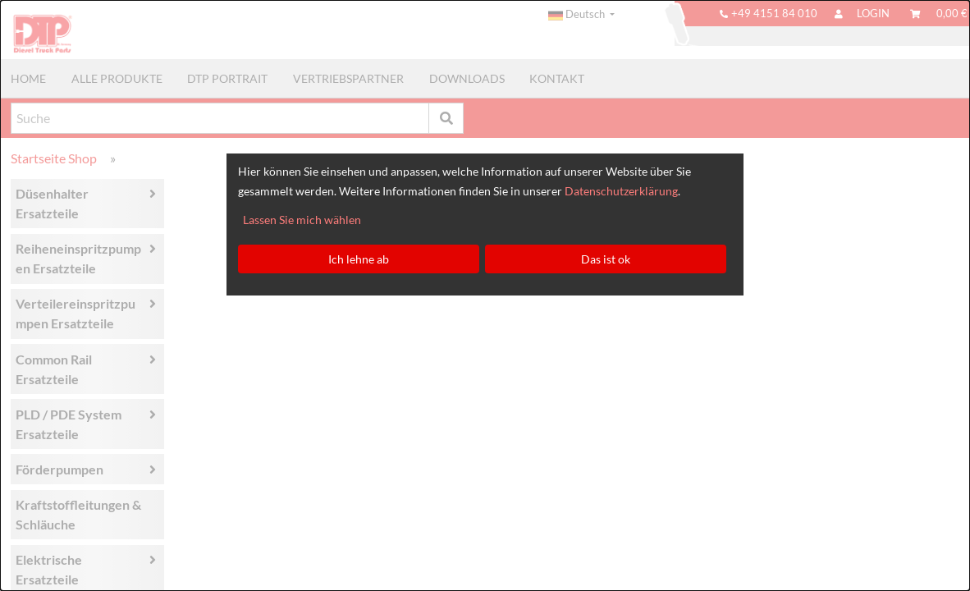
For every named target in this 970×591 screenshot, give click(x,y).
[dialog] (485, 295)
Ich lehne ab (358, 259)
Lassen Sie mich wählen (302, 220)
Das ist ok (605, 259)
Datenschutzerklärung (621, 191)
